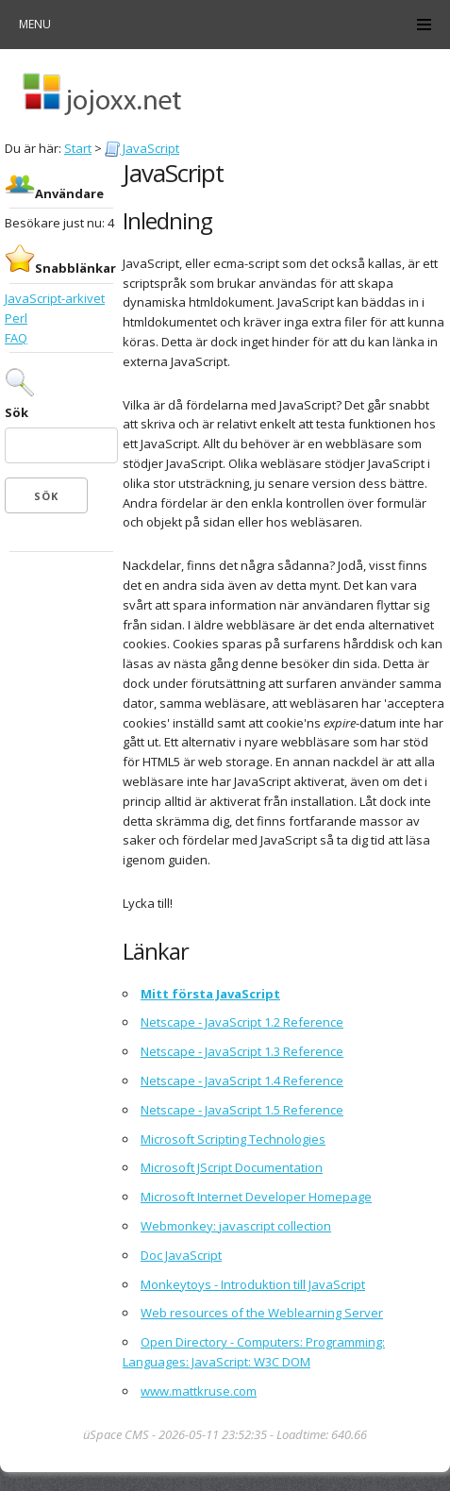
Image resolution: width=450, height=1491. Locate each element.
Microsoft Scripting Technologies (233, 1139)
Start (78, 148)
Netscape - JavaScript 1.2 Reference (242, 1022)
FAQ (16, 337)
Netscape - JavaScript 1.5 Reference (242, 1109)
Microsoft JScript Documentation (232, 1167)
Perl (16, 318)
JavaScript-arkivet (55, 298)
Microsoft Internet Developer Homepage (256, 1196)
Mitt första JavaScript (210, 993)
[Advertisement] (61, 613)
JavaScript (142, 148)
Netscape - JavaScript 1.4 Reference (242, 1080)
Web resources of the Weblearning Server (262, 1312)
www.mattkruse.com (199, 1390)
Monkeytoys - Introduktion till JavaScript (253, 1284)
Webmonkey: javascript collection (236, 1225)
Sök (16, 412)
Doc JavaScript (181, 1255)
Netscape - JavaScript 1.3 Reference (242, 1051)
